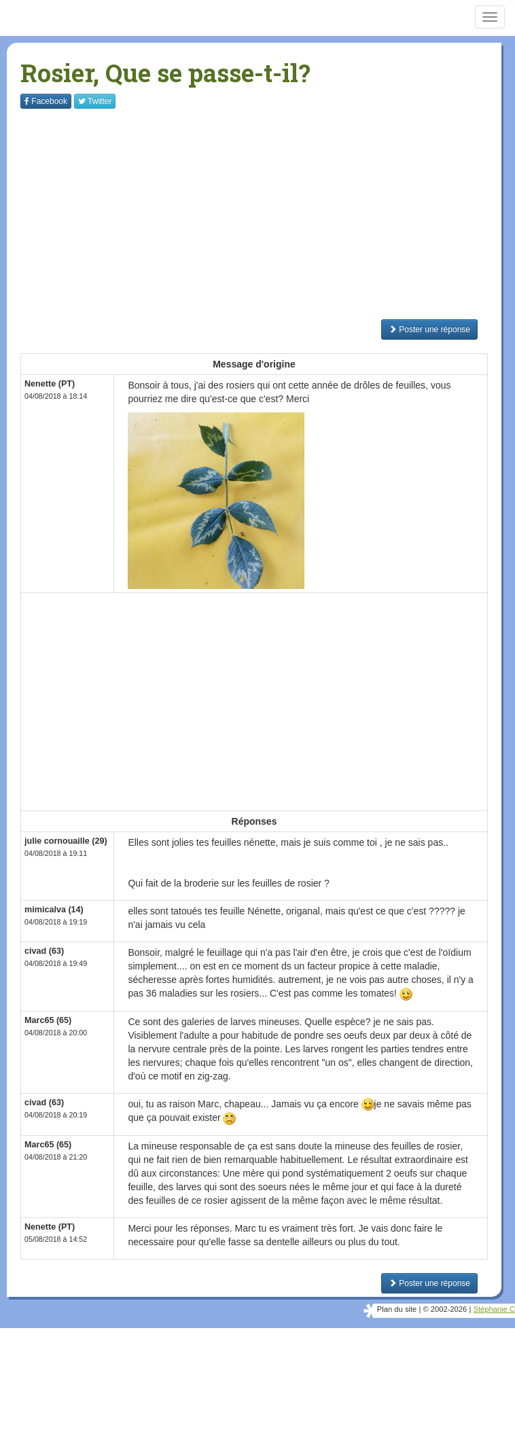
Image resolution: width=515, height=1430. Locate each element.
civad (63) (44, 951)
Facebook (45, 101)
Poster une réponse (429, 329)
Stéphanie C (494, 1309)
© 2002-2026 (445, 1309)
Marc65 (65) (47, 1020)
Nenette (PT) (49, 384)
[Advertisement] (267, 214)
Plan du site (396, 1309)
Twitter (94, 101)
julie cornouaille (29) (65, 841)
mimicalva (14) (54, 909)
